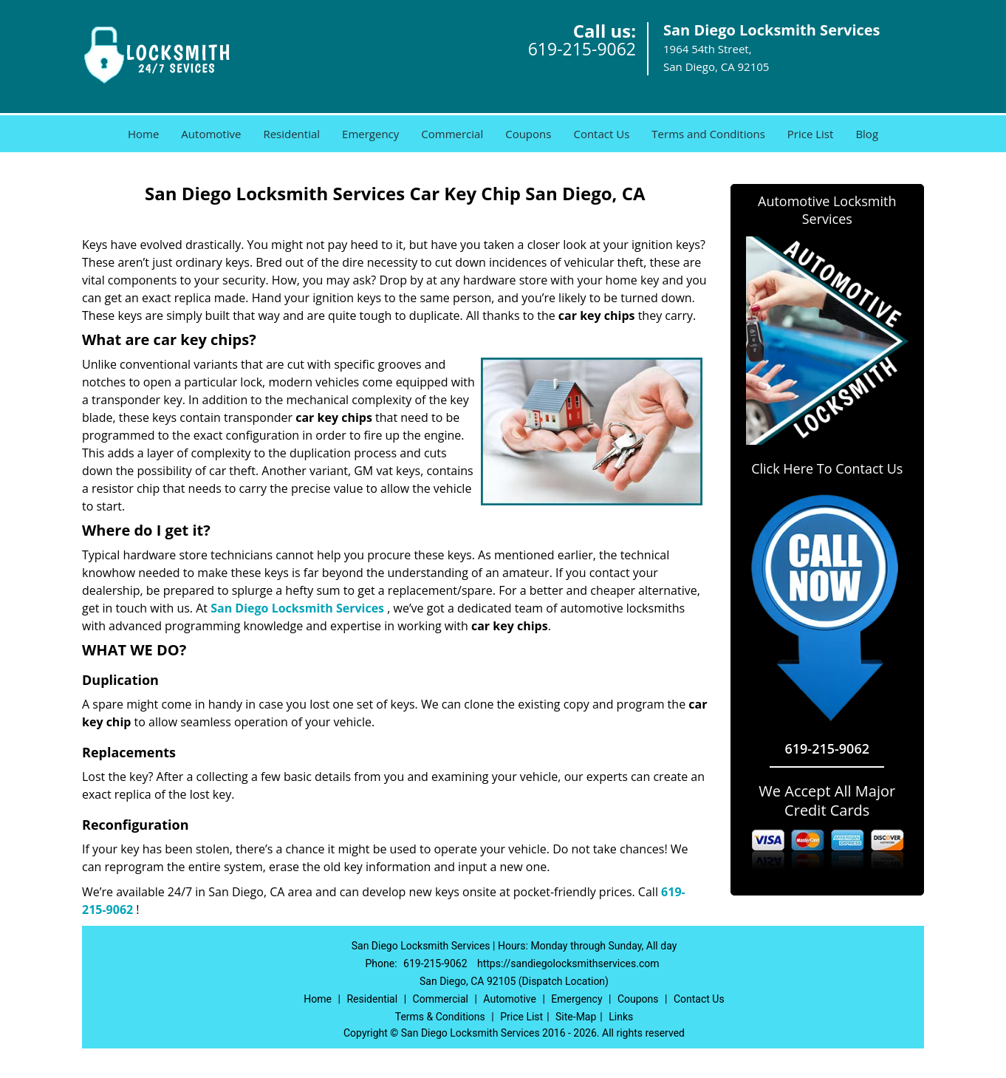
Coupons (528, 133)
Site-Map (575, 1017)
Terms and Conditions (708, 133)
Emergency (370, 133)
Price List (810, 133)
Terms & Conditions (440, 1017)
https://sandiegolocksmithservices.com (568, 963)
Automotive (211, 133)
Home (143, 133)
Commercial (452, 133)
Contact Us (601, 133)
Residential (291, 133)
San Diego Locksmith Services (297, 608)
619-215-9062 (582, 49)
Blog (866, 133)
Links (621, 1017)
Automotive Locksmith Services (827, 210)
